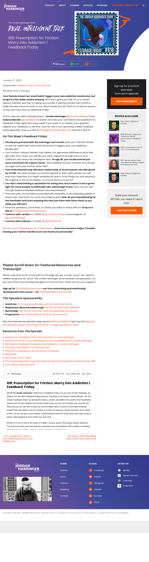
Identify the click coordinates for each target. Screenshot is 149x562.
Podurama (128, 485)
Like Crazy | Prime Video (18, 357)
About (63, 476)
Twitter (95, 476)
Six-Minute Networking (28, 288)
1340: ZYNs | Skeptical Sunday (129, 122)
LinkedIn (95, 489)
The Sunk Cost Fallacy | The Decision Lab (27, 347)
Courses (64, 483)
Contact (64, 495)
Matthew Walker (59, 321)
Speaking (64, 489)
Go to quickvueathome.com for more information (45, 304)
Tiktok (94, 502)
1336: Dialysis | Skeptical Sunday (130, 174)
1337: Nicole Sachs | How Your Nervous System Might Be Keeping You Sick (132, 162)
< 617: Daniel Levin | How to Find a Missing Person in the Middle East (18, 438)
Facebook (96, 470)
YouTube (95, 495)
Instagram (96, 483)
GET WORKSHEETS (126, 101)
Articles (64, 470)
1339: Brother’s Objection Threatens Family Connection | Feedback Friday (130, 137)
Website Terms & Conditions (54, 512)
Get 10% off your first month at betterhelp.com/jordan (48, 310)
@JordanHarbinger (78, 116)
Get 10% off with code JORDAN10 (62, 307)
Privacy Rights (89, 512)
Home (63, 463)
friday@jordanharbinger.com (55, 130)
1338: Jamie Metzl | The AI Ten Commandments (131, 148)
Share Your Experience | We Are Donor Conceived (32, 350)
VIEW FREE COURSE (126, 210)
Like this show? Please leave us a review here (27, 228)
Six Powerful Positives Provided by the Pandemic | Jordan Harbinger (42, 344)
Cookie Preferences (107, 512)
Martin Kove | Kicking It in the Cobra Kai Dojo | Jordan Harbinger (39, 337)
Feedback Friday (25, 85)
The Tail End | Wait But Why (20, 364)
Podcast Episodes (42, 85)
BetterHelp (11, 354)
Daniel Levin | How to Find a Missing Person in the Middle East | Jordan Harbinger (48, 340)
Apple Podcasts (130, 475)
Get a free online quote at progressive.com (44, 314)
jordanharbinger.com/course (54, 291)
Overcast (127, 480)
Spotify (126, 470)
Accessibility (123, 512)
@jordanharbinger (15, 217)
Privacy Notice (75, 512)
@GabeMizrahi (30, 119)
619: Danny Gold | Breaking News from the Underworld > (81, 438)
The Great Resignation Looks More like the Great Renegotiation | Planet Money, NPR (50, 361)
